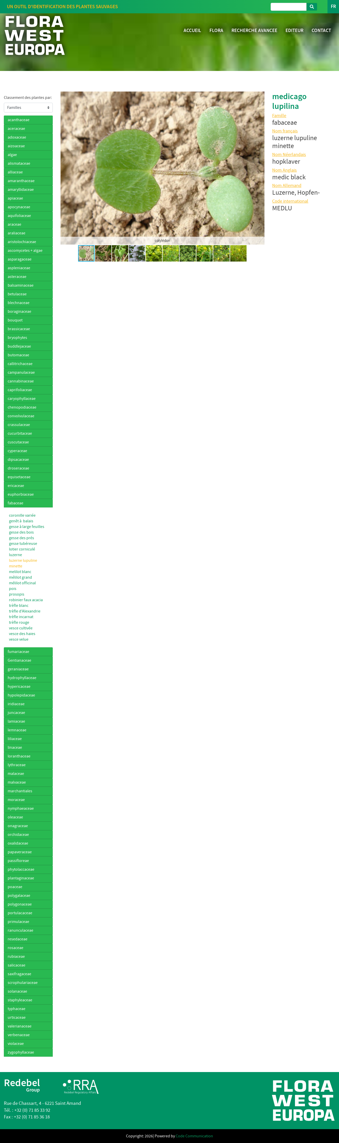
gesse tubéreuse (23, 543)
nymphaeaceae (21, 808)
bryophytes (17, 337)
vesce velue (18, 639)
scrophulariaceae (23, 982)
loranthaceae (19, 756)
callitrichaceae (20, 363)
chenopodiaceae (22, 407)
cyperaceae (17, 450)
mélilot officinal (22, 583)
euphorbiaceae (21, 494)
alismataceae (19, 163)
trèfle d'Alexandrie (24, 611)
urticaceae (17, 1017)
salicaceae (16, 965)
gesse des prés (21, 538)
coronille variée (22, 515)
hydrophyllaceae (22, 677)
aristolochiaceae (22, 241)
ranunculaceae (20, 930)
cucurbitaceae (20, 433)
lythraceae (17, 764)
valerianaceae (19, 1026)
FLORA (216, 30)
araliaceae (16, 233)
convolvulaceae (21, 416)
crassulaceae (19, 424)
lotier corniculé (22, 549)
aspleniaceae (19, 268)
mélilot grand (20, 577)
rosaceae (15, 947)
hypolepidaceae (21, 695)
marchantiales (20, 791)
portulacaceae (20, 913)
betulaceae (17, 294)
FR (333, 6)
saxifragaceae (19, 973)
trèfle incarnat (21, 616)
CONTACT (321, 30)
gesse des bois (21, 532)
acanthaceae (18, 119)
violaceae (16, 1043)
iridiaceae (16, 703)
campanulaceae (21, 372)
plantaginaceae (21, 878)
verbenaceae (19, 1034)
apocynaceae (19, 207)
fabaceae (15, 503)
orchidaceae (18, 834)
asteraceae (17, 276)
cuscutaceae (18, 442)
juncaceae (16, 712)
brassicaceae (19, 328)
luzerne (15, 554)
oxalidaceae (18, 843)
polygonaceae (20, 904)
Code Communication (194, 1136)
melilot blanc (20, 571)
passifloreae (18, 860)
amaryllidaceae (21, 189)
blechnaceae (18, 302)
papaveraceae (20, 852)
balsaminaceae (21, 285)
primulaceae (18, 921)
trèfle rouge (19, 622)
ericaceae (16, 485)
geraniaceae (18, 669)
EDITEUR (294, 30)
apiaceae (15, 198)
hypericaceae (19, 686)
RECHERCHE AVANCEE (254, 30)
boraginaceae (19, 311)
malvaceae (17, 782)
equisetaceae (19, 477)
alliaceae (15, 172)
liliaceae (15, 738)
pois (12, 588)
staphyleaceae (20, 1000)
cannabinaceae (21, 381)
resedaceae (17, 939)
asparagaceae (19, 259)
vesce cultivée (21, 628)
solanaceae (17, 991)
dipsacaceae (18, 459)
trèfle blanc (18, 605)
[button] (65, 168)
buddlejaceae (19, 346)
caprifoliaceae (20, 389)
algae (12, 154)
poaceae (15, 886)
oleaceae (15, 817)
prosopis (16, 594)
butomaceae (18, 355)
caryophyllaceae (22, 398)
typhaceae (16, 1008)
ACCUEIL (192, 30)
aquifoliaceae (19, 215)
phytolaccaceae (21, 869)
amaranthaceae (21, 180)
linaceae (15, 747)
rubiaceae (16, 956)
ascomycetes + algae (25, 250)
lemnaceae (17, 730)
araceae (14, 224)
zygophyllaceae (21, 1052)
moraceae (16, 799)
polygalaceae (19, 895)
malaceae (16, 773)
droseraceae (18, 468)
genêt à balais (21, 521)
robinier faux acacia (26, 599)
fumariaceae (18, 651)
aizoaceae (16, 146)
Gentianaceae (19, 660)
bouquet (15, 320)
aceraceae (16, 128)
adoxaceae (17, 137)
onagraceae (18, 825)
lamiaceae (16, 721)
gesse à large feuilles (26, 526)
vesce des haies (22, 633)
